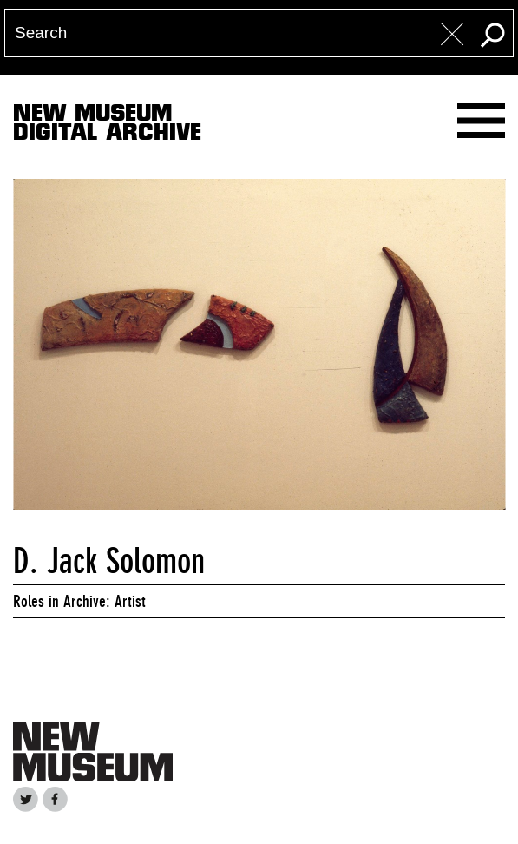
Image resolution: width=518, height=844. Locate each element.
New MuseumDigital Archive (107, 125)
